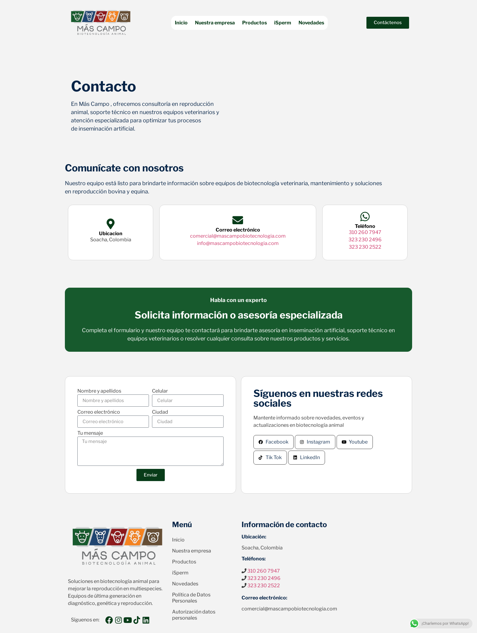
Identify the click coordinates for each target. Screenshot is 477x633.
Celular (160, 391)
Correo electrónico (98, 412)
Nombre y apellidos (99, 391)
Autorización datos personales (193, 615)
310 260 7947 (365, 232)
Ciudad (160, 412)
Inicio (181, 23)
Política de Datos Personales (191, 598)
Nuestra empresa (215, 23)
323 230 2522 (365, 247)
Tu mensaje (90, 433)
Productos (254, 23)
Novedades (311, 23)
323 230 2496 (365, 240)
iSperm (282, 23)
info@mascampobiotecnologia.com (238, 243)
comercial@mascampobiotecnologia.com (238, 236)
